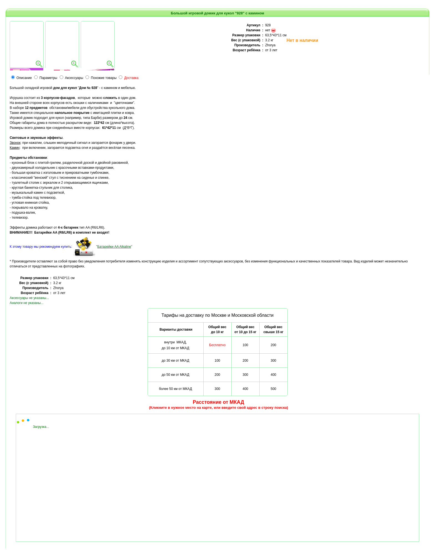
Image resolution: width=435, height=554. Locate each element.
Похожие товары (104, 78)
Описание (24, 78)
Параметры (48, 78)
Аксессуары (74, 78)
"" (114, 247)
